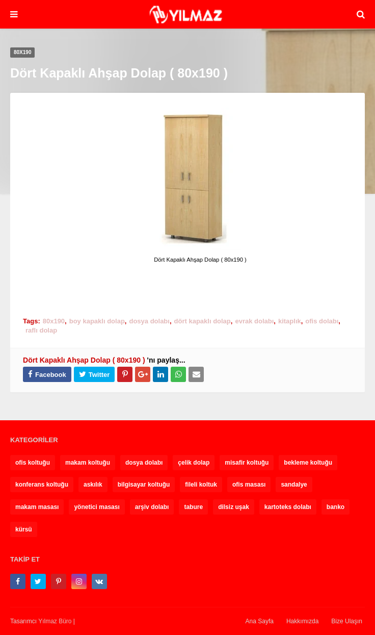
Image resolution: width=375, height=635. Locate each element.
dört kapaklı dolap (202, 321)
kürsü (23, 529)
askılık (93, 484)
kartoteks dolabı (287, 507)
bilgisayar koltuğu (144, 484)
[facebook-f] (17, 581)
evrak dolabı (254, 321)
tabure (193, 507)
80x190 (54, 321)
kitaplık (289, 321)
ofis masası (248, 484)
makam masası (37, 507)
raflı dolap (41, 330)
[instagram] (79, 581)
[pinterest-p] (58, 581)
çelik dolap (193, 462)
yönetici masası (96, 507)
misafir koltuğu (247, 462)
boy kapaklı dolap (97, 321)
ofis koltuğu (32, 462)
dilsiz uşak (233, 507)
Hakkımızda (302, 621)
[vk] (99, 581)
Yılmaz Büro (54, 621)
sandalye (294, 484)
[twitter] (38, 581)
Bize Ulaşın (346, 621)
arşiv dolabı (152, 507)
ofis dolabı (321, 321)
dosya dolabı (149, 321)
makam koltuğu (87, 462)
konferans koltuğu (41, 484)
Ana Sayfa (260, 621)
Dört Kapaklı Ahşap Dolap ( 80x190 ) (84, 360)
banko (335, 507)
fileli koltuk (201, 484)
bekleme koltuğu (308, 462)
